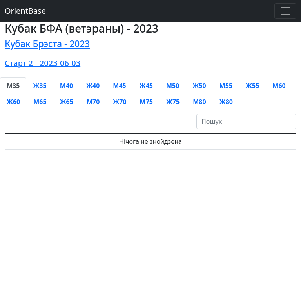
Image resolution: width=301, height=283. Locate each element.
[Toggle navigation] (285, 11)
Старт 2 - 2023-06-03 (42, 63)
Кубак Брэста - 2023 (47, 44)
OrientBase (25, 11)
